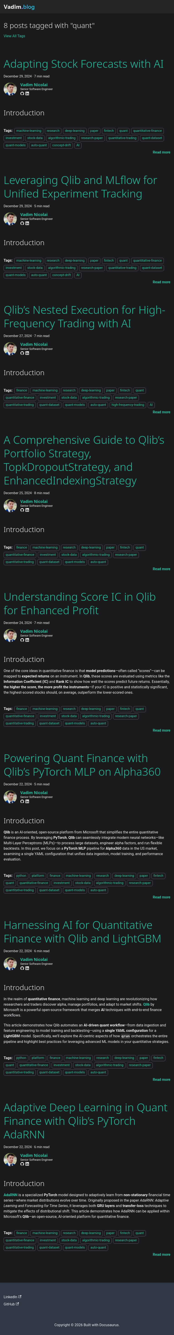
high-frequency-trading (128, 405)
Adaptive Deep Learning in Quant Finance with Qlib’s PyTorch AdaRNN (85, 1121)
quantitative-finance (147, 131)
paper (94, 131)
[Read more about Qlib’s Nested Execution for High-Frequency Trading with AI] (161, 412)
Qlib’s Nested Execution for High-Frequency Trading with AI (84, 316)
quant (123, 131)
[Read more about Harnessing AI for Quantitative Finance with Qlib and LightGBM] (161, 1079)
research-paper (92, 138)
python (21, 876)
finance (21, 391)
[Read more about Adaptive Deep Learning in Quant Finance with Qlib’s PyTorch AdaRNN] (161, 1254)
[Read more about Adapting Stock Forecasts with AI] (161, 152)
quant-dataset (152, 138)
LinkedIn (12, 1297)
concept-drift (61, 145)
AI (77, 145)
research (53, 131)
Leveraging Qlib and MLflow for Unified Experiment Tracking (80, 186)
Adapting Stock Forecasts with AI (84, 63)
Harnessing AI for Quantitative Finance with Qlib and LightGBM (82, 931)
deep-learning (75, 131)
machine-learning (28, 131)
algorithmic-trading (61, 138)
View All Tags (14, 36)
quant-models (16, 145)
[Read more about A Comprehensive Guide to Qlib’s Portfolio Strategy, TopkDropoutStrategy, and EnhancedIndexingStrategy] (161, 569)
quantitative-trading (122, 138)
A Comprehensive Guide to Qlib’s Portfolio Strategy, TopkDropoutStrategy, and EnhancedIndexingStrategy (84, 460)
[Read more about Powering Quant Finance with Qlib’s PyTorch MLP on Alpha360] (161, 897)
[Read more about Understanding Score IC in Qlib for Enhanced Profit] (161, 730)
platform (38, 876)
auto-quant (39, 145)
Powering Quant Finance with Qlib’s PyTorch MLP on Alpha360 (82, 765)
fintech (109, 131)
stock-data (34, 138)
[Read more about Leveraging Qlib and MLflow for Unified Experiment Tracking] (161, 282)
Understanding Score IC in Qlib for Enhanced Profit (80, 603)
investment (14, 138)
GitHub (11, 1304)
